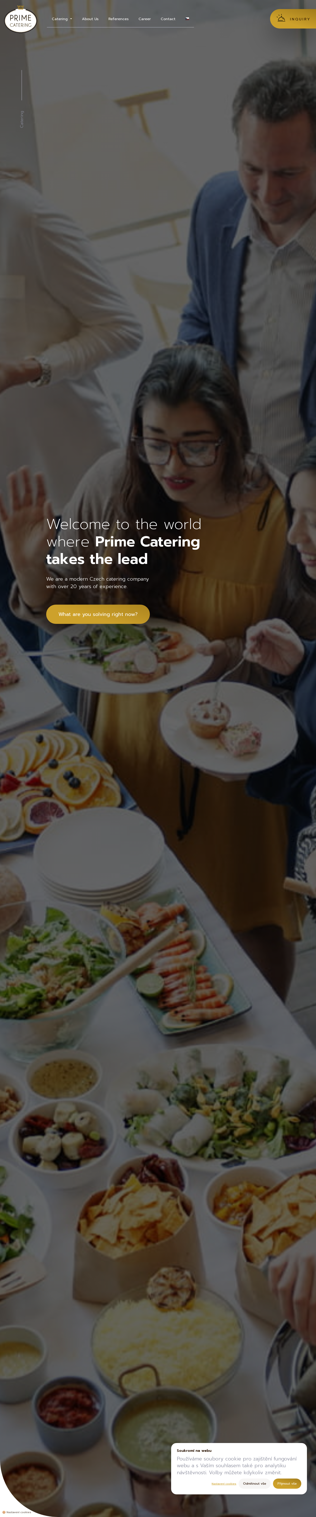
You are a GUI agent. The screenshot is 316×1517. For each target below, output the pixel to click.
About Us (90, 19)
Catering (22, 119)
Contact (168, 19)
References (118, 19)
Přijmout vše (287, 1483)
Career (145, 19)
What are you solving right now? (98, 614)
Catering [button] (60, 19)
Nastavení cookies (224, 1484)
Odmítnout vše (254, 1483)
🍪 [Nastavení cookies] (16, 1512)
